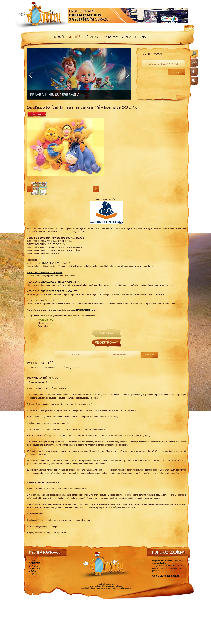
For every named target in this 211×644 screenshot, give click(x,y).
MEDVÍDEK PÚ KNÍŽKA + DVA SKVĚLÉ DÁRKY (48, 263)
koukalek (109, 584)
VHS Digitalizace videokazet (99, 586)
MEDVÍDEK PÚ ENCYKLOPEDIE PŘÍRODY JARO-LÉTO (52, 291)
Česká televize (44, 323)
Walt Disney (45, 319)
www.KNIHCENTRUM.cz (83, 310)
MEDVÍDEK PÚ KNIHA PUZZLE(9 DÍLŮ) (45, 272)
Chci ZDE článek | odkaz (165, 575)
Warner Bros (43, 326)
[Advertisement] (147, 152)
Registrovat (106, 342)
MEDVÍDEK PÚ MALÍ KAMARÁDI (42, 301)
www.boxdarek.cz (159, 563)
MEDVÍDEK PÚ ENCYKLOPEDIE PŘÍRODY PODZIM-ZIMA (53, 282)
